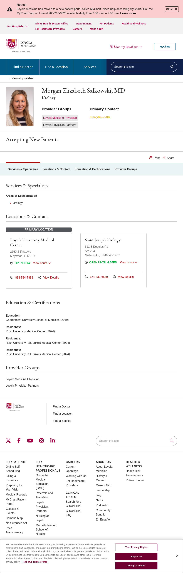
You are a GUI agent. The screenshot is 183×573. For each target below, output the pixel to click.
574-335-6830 (97, 276)
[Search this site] (144, 67)
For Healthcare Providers (50, 28)
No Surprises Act (16, 523)
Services (89, 64)
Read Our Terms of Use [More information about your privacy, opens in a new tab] (34, 563)
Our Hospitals (15, 26)
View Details (48, 277)
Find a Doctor (22, 64)
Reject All (136, 558)
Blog (99, 495)
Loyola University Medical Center (32, 242)
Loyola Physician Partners (42, 506)
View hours (42, 263)
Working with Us (76, 475)
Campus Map (14, 518)
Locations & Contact (56, 169)
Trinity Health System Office (51, 23)
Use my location (124, 46)
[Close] (177, 557)
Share (168, 157)
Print (154, 157)
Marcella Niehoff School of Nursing (46, 529)
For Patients (107, 23)
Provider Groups (126, 169)
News (99, 500)
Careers (77, 28)
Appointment (84, 23)
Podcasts (102, 505)
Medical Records (16, 494)
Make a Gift (96, 28)
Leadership (103, 490)
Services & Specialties (23, 169)
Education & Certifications (92, 169)
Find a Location (56, 64)
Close (171, 9)
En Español (103, 519)
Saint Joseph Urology (103, 240)
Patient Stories (135, 480)
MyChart (165, 46)
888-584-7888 (100, 117)
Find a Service (62, 420)
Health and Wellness (134, 23)
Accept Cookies (136, 567)
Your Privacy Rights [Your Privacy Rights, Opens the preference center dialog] (136, 549)
